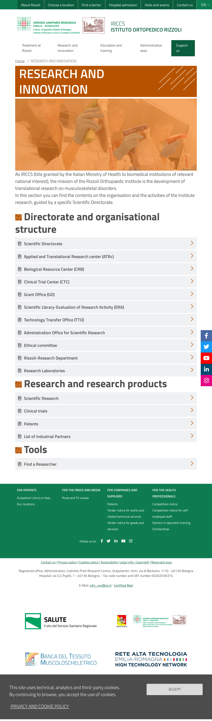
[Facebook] (206, 335)
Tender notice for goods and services (125, 525)
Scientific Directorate (43, 244)
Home (20, 61)
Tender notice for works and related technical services (125, 513)
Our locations (26, 504)
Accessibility (109, 562)
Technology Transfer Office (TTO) (54, 320)
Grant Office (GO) (39, 294)
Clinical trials (35, 411)
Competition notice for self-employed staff (170, 513)
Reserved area (161, 562)
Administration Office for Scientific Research (64, 333)
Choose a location (61, 5)
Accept (175, 689)
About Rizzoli (30, 5)
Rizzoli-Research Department (51, 358)
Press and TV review (75, 497)
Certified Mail (123, 585)
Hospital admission (123, 5)
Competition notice (165, 504)
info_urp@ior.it (101, 585)
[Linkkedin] (206, 369)
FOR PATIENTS (26, 490)
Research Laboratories (44, 371)
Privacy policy (67, 562)
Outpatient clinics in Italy (33, 497)
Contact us (185, 5)
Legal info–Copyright (134, 562)
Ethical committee (40, 345)
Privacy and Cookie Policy (40, 706)
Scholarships (160, 529)
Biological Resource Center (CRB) (54, 269)
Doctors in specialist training (171, 522)
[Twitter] (206, 347)
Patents (31, 424)
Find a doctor (91, 5)
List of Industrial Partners (47, 436)
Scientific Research (41, 398)
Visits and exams (157, 5)
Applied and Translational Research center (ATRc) (69, 256)
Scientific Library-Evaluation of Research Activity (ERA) (74, 307)
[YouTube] (206, 358)
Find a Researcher (40, 464)
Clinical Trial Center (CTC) (46, 282)
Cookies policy (89, 562)
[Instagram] (206, 380)
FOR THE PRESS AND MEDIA (81, 490)
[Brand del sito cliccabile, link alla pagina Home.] (101, 25)
